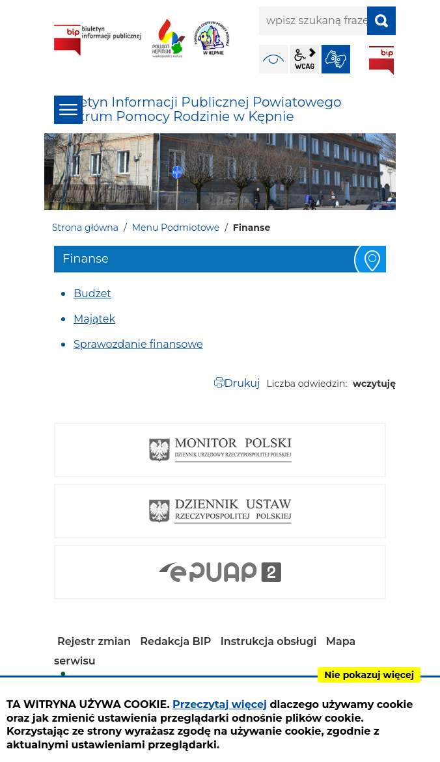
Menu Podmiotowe (175, 227)
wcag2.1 (304, 59)
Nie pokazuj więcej (369, 675)
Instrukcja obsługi (269, 641)
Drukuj (242, 383)
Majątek (94, 319)
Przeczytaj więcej (219, 704)
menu (68, 110)
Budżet (92, 293)
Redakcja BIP (175, 641)
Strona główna (85, 227)
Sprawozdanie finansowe (138, 344)
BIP (381, 60)
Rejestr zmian (94, 641)
